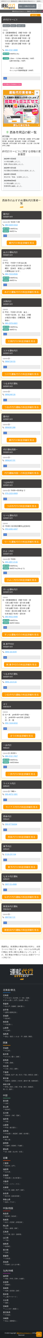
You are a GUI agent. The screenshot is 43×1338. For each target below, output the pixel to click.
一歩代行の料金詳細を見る (21, 774)
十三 (17, 1184)
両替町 (13, 1146)
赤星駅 (28, 139)
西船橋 (7, 1075)
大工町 (7, 1051)
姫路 (13, 1190)
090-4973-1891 (11, 794)
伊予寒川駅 (21, 139)
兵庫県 (5, 1187)
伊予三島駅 (13, 139)
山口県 (5, 1237)
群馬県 (5, 1060)
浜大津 (7, 1172)
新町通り (21, 1006)
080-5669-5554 (11, 225)
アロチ (12, 1202)
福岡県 (5, 1276)
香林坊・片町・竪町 (12, 1115)
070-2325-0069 (11, 493)
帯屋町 (7, 1264)
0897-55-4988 (11, 884)
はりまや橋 (15, 1264)
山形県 (5, 1028)
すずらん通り (8, 1000)
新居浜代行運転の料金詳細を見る (21, 929)
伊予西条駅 (31, 141)
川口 (11, 1069)
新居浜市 (6, 26)
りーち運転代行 (10, 515)
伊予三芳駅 (6, 146)
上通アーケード (10, 1297)
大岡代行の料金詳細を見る (21, 341)
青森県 (5, 1003)
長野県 (5, 1131)
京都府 (5, 1175)
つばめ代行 (8, 482)
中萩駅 (24, 141)
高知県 (5, 1262)
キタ (6, 1184)
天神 (16, 1278)
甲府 (6, 1127)
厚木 (25, 1087)
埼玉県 (5, 1066)
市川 (20, 1075)
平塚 (20, 1087)
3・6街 (21, 998)
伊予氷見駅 (13, 143)
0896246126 (10, 394)
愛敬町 (7, 1285)
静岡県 (5, 1143)
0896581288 (10, 427)
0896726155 (10, 361)
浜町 (17, 1291)
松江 (6, 1222)
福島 (25, 1036)
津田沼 (30, 1075)
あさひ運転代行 (10, 252)
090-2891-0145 (11, 562)
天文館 (7, 1315)
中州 (11, 1278)
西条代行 (7, 816)
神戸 (17, 1190)
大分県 (5, 1300)
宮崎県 (5, 1306)
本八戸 (7, 1006)
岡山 (6, 1228)
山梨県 (5, 1125)
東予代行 (7, 846)
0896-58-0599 (11, 652)
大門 (15, 1000)
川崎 (16, 1087)
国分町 (7, 1018)
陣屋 (30, 1036)
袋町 (20, 1133)
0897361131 (10, 917)
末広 (26, 1000)
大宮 (6, 1069)
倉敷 (11, 1228)
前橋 (6, 1063)
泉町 (17, 1057)
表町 (16, 1228)
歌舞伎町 (35, 1081)
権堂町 (15, 1133)
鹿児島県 (6, 1312)
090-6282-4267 (11, 529)
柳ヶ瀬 (7, 1139)
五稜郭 (21, 1000)
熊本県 (5, 1294)
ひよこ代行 (8, 551)
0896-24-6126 (11, 682)
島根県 (5, 1219)
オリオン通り (10, 1057)
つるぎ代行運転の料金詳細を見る (21, 407)
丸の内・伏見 (17, 1152)
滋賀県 (5, 1169)
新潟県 (5, 1101)
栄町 (35, 1075)
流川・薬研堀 (16, 1234)
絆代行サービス (10, 19)
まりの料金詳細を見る (21, 735)
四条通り (8, 1178)
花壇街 (13, 1081)
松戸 (13, 1075)
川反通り (8, 1024)
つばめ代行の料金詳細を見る (21, 506)
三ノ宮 (7, 1190)
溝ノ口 (5, 1089)
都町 (6, 1303)
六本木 (20, 1081)
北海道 (5, 995)
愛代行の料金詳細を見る (21, 242)
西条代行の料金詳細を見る (21, 836)
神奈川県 (6, 1084)
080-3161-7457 (11, 756)
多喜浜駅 (11, 141)
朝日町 (7, 1216)
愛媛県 (29, 11)
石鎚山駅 (5, 143)
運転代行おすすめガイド (19, 11)
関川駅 (4, 141)
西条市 (13, 26)
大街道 (7, 1258)
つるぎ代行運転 (10, 674)
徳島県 (5, 1244)
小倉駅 (21, 1278)
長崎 (6, 1291)
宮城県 (5, 1016)
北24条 (15, 998)
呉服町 (7, 1146)
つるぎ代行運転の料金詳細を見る (21, 694)
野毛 (6, 1087)
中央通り (8, 1133)
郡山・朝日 (9, 1036)
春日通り (13, 1127)
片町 (6, 1121)
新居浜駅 (18, 141)
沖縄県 (5, 1318)
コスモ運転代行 (10, 350)
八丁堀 (7, 1234)
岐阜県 (5, 1137)
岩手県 (5, 1009)
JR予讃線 (6, 136)
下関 (6, 1240)
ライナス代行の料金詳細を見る (22, 807)
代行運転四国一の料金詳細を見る (21, 473)
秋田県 (5, 1022)
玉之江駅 (29, 143)
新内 (6, 1202)
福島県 (5, 1034)
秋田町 (7, 1246)
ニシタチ (8, 1309)
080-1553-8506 (11, 274)
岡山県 (5, 1225)
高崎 (11, 1063)
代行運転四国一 (10, 449)
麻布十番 (27, 1081)
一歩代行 (7, 745)
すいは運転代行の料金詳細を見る (21, 634)
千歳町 (20, 1146)
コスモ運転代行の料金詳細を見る (21, 374)
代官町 (12, 1222)
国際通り (13, 1321)
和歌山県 (6, 1199)
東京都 (5, 1078)
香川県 (5, 1250)
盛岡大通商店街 (10, 1012)
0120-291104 (10, 854)
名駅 (9, 1152)
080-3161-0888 (11, 50)
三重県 (5, 1163)
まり (5, 704)
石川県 (5, 1113)
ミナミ (12, 1184)
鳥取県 (5, 1213)
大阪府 (5, 1181)
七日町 (7, 1030)
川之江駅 (5, 139)
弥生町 (13, 1216)
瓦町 (6, 1252)
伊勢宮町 (19, 1222)
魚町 (22, 1190)
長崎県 (5, 1288)
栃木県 (5, 1054)
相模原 (30, 1087)
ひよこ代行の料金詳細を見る (21, 580)
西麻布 (7, 1081)
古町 (6, 1103)
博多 (6, 1278)
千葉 (25, 1075)
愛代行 (6, 214)
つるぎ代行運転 (10, 383)
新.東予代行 (8, 644)
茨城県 (5, 1048)
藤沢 (10, 1089)
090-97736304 (11, 824)
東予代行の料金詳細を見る (21, 867)
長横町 (13, 1006)
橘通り (15, 1309)
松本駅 (26, 1133)
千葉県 (5, 1072)
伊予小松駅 (21, 143)
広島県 (5, 1231)
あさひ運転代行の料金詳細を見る (21, 292)
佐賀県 (5, 1282)
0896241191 (10, 460)
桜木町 (7, 1109)
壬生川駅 (36, 143)
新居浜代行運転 (10, 906)
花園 (27, 998)
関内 (11, 1087)
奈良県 (5, 1193)
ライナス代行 (9, 783)
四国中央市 (21, 26)
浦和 (16, 1069)
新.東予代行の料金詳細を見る (21, 664)
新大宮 (7, 1196)
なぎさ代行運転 (10, 876)
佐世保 (12, 1291)
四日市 (7, 1166)
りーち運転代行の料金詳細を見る (21, 541)
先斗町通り (17, 1178)
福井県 (5, 1119)
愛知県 (5, 1149)
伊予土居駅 (35, 139)
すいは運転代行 (10, 589)
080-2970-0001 (11, 323)
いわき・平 (19, 1036)
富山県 (5, 1107)
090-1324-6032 (11, 723)
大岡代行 (7, 301)
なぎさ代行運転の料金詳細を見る (21, 897)
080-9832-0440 (11, 616)
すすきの (8, 998)
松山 (6, 1321)
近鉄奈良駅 (15, 1196)
